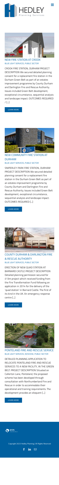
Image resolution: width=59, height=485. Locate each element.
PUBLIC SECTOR (32, 63)
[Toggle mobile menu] (52, 4)
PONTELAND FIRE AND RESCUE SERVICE (29, 350)
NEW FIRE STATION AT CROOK (22, 60)
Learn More (13, 109)
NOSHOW (29, 353)
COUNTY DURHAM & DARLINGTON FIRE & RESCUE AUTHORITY (28, 256)
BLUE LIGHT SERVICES (14, 63)
